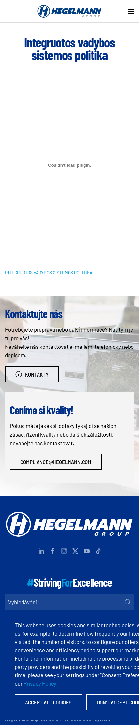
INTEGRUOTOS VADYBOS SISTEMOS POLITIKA (48, 272)
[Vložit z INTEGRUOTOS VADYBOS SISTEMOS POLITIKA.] (69, 165)
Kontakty (32, 374)
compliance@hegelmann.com (55, 462)
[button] (131, 11)
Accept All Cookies (48, 702)
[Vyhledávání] (69, 602)
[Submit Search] (127, 602)
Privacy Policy (39, 683)
